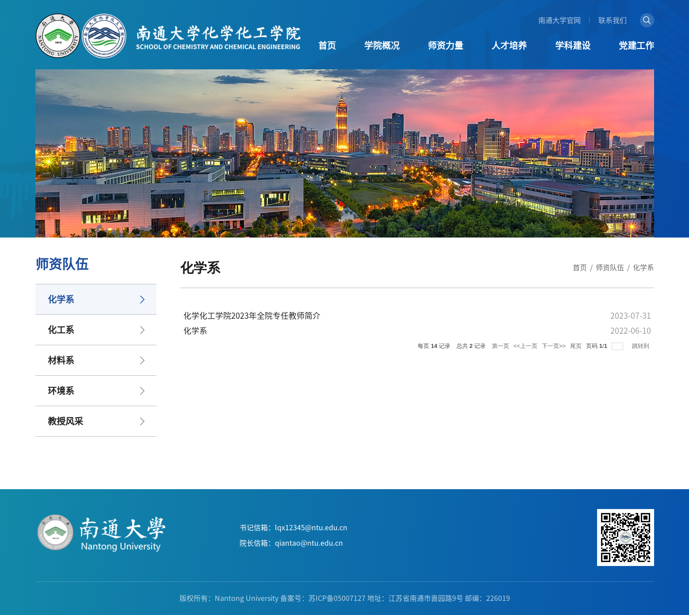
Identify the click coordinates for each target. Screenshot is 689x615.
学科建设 (572, 45)
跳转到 (641, 346)
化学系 (643, 267)
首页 (327, 45)
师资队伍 (610, 267)
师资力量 (445, 45)
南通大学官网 (559, 20)
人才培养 (509, 45)
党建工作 (636, 45)
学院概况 (382, 45)
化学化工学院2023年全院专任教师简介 (251, 316)
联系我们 (612, 20)
